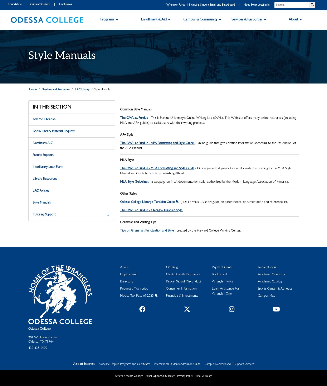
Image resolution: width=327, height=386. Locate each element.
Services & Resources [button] (247, 20)
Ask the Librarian (44, 119)
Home (33, 89)
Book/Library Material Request (53, 131)
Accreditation (267, 267)
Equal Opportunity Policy (160, 376)
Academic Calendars (271, 274)
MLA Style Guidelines (134, 182)
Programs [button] (107, 20)
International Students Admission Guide (177, 364)
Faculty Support (43, 155)
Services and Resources (56, 89)
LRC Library (82, 89)
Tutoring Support (44, 214)
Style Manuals (42, 203)
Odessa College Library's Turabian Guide (147, 202)
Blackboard (219, 274)
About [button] (293, 20)
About (124, 267)
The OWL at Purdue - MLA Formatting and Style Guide (157, 168)
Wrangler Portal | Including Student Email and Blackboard (200, 5)
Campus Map (266, 296)
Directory (126, 281)
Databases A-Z (43, 143)
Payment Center (223, 267)
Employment (128, 274)
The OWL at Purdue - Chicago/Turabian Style (151, 210)
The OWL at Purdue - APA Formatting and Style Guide (157, 143)
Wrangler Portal (222, 281)
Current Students (40, 4)
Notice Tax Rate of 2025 (137, 296)
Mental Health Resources (183, 274)
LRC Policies (41, 191)
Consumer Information (181, 289)
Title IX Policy (203, 376)
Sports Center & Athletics (275, 289)
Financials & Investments (182, 296)
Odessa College (39, 329)
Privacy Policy (185, 376)
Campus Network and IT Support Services (229, 364)
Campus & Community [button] (200, 20)
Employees (65, 4)
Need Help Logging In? (257, 5)
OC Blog (172, 267)
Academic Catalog (270, 281)
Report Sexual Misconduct (183, 281)
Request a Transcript (134, 289)
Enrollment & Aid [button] (154, 20)
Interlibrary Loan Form (48, 167)
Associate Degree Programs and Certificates (124, 364)
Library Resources (45, 179)
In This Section (52, 107)
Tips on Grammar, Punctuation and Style (147, 231)
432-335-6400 (37, 348)
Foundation (14, 4)
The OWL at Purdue (134, 118)
